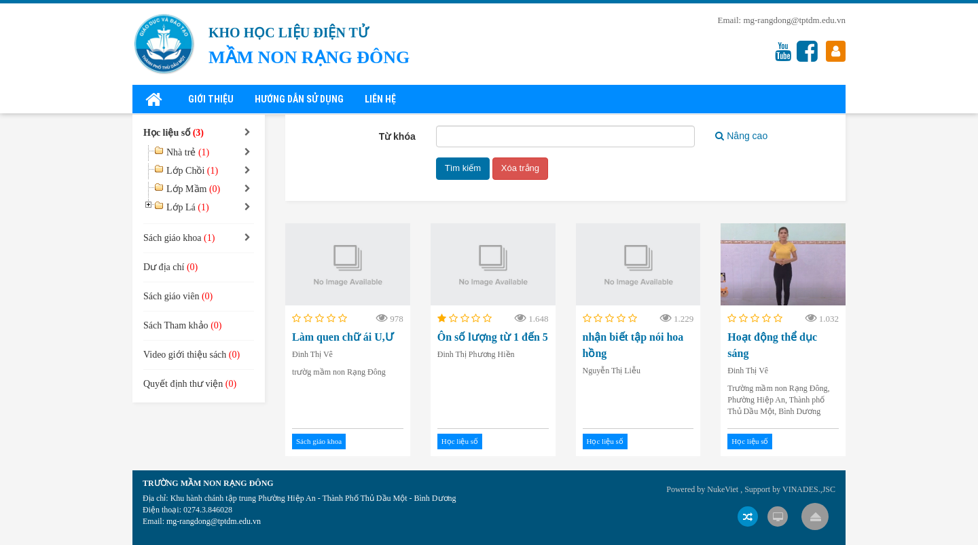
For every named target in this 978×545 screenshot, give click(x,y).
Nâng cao (741, 135)
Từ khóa (397, 136)
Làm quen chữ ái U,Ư (342, 337)
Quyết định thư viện (189, 384)
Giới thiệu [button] (211, 99)
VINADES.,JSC (808, 489)
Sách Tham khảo (182, 325)
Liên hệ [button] (380, 99)
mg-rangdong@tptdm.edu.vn (794, 20)
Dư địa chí (170, 267)
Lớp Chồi (192, 171)
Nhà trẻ (187, 152)
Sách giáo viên (178, 296)
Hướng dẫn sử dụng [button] (299, 99)
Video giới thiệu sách (191, 355)
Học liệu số (459, 441)
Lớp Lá (187, 207)
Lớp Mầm (193, 189)
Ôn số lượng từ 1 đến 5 (492, 337)
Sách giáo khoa (319, 441)
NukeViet (722, 489)
